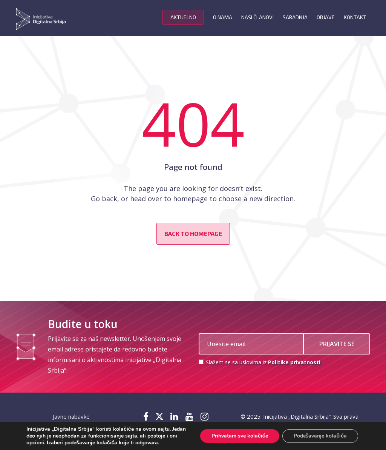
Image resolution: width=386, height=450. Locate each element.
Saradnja (295, 17)
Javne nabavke (71, 416)
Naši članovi (257, 17)
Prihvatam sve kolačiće (239, 435)
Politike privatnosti (294, 362)
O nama (222, 17)
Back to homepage (193, 233)
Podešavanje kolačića (320, 435)
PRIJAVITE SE (336, 344)
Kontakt (355, 17)
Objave (326, 17)
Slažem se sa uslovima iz (259, 362)
